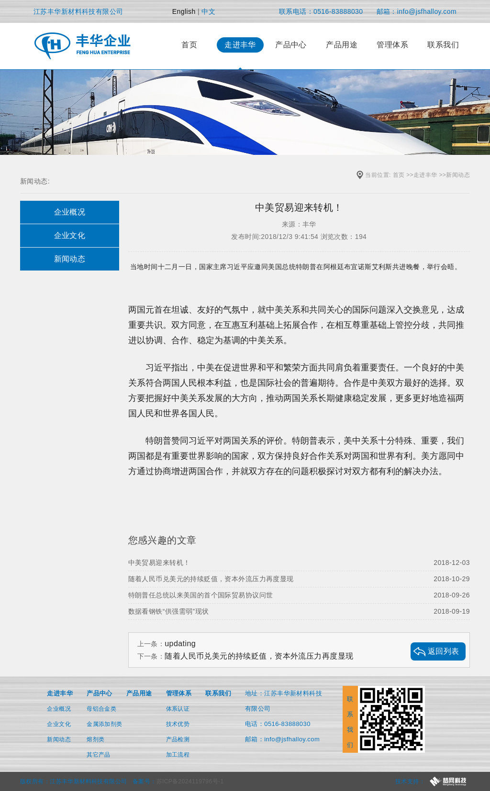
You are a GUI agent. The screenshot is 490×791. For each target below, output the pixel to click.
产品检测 (178, 739)
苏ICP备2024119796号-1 (190, 781)
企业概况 (59, 708)
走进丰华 (425, 175)
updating (180, 643)
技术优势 (178, 724)
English (184, 11)
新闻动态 (458, 175)
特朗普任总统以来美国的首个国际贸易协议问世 (299, 595)
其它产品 (99, 754)
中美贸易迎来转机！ (299, 562)
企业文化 (59, 724)
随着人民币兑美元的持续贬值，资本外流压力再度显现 (299, 578)
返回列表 (443, 651)
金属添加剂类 (104, 724)
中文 (208, 11)
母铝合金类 (101, 708)
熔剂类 (95, 739)
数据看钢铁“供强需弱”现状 (299, 611)
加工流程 (178, 754)
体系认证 (178, 708)
